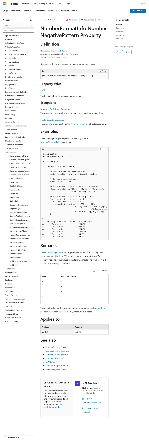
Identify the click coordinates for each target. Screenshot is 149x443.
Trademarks (109, 435)
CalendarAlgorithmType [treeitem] (14, 43)
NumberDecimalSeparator (57, 350)
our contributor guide (53, 405)
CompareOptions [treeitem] (12, 62)
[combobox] (18, 25)
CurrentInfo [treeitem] (14, 182)
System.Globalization (59, 51)
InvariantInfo (99, 308)
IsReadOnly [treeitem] (14, 193)
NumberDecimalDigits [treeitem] (18, 212)
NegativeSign (46, 263)
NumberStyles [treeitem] (11, 272)
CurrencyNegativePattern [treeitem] (19, 171)
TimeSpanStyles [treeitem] (11, 314)
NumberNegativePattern (51, 142)
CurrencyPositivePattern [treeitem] (19, 174)
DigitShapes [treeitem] (10, 88)
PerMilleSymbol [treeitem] (15, 257)
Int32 (42, 90)
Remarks (119, 31)
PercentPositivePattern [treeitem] (18, 250)
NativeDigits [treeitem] (14, 201)
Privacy (57, 435)
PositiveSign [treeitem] (14, 265)
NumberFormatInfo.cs (56, 57)
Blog (36, 435)
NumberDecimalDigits (55, 347)
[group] (74, 195)
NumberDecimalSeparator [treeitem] (19, 216)
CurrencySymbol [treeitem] (16, 178)
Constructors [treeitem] (12, 148)
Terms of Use (96, 435)
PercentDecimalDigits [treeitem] (18, 231)
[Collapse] (31, 19)
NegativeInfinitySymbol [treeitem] (18, 205)
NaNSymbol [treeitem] (14, 197)
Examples (120, 28)
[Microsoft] (5, 3)
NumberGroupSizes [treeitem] (17, 223)
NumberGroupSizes (54, 358)
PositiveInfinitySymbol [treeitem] (18, 261)
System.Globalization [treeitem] (13, 35)
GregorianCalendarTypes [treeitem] (15, 103)
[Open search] (136, 3)
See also (119, 38)
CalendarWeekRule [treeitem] (12, 47)
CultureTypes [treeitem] (10, 73)
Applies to (120, 35)
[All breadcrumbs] (42, 20)
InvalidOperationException (52, 119)
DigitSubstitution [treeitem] (16, 186)
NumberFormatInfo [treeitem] (15, 144)
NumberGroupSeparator (56, 354)
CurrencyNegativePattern (56, 365)
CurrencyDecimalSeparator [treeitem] (20, 159)
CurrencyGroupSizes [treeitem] (17, 167)
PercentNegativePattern (56, 369)
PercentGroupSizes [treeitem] (17, 242)
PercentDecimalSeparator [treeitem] (19, 235)
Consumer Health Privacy (75, 435)
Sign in (143, 3)
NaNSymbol (51, 361)
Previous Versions (24, 435)
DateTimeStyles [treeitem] (11, 80)
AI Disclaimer (8, 435)
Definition (120, 24)
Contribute (47, 435)
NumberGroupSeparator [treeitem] (19, 220)
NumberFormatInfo (80, 123)
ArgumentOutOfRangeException (55, 109)
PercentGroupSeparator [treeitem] (19, 238)
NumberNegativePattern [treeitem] (19, 227)
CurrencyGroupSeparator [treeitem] (19, 163)
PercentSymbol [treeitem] (15, 253)
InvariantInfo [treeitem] (14, 189)
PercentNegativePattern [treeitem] (19, 246)
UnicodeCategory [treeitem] (12, 321)
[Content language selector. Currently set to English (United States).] (15, 429)
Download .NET (138, 10)
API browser (51, 19)
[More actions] (106, 20)
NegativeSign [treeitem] (14, 208)
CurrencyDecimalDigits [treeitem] (18, 156)
